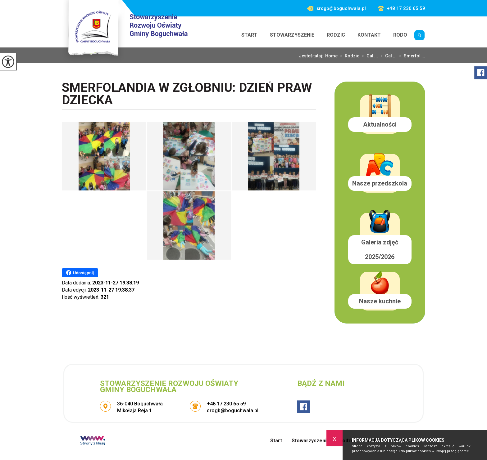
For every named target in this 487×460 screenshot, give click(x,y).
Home (331, 56)
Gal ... (368, 56)
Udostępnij (80, 272)
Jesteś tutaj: (312, 56)
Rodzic (336, 35)
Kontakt (369, 35)
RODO (400, 35)
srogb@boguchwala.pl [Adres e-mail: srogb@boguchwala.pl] (232, 410)
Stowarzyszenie (292, 35)
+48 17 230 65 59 (401, 8)
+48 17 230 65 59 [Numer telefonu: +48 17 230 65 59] (226, 404)
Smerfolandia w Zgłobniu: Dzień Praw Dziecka (187, 94)
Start (249, 35)
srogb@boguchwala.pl (336, 8)
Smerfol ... (411, 56)
